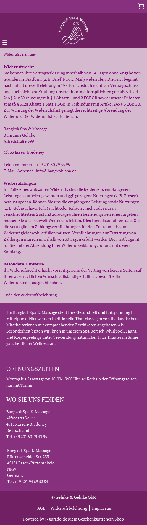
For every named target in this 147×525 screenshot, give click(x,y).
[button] (4, 42)
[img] (73, 30)
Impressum (102, 508)
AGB (41, 508)
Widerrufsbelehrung (69, 508)
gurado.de (58, 519)
